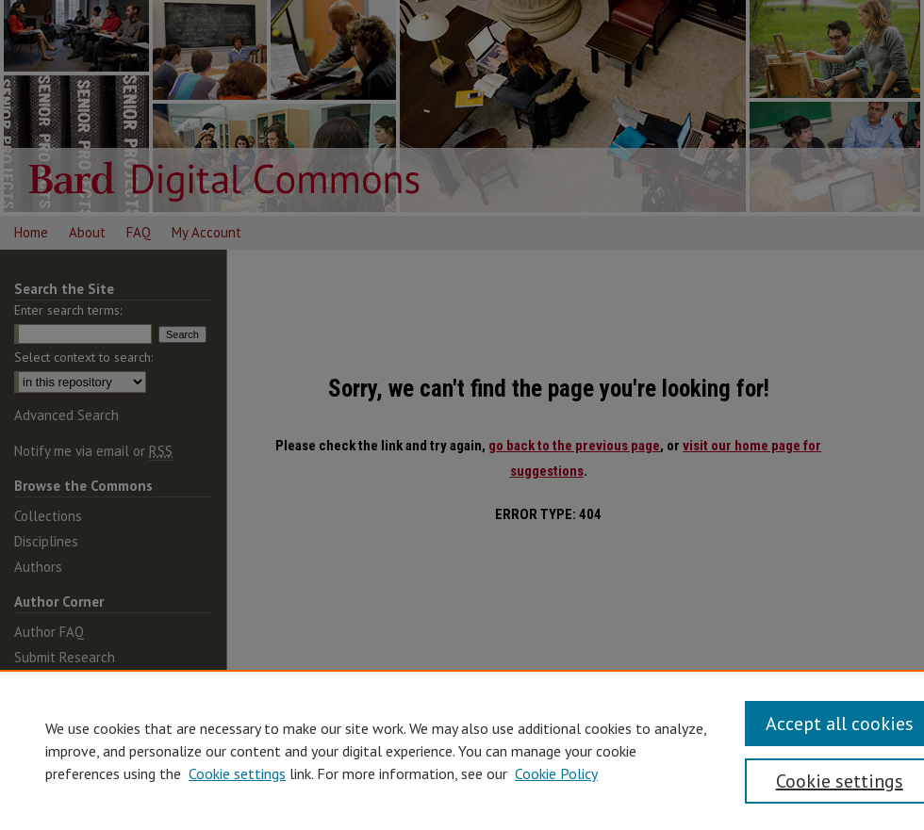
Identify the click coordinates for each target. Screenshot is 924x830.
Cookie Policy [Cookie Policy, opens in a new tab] (556, 773)
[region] (462, 750)
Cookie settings (237, 773)
